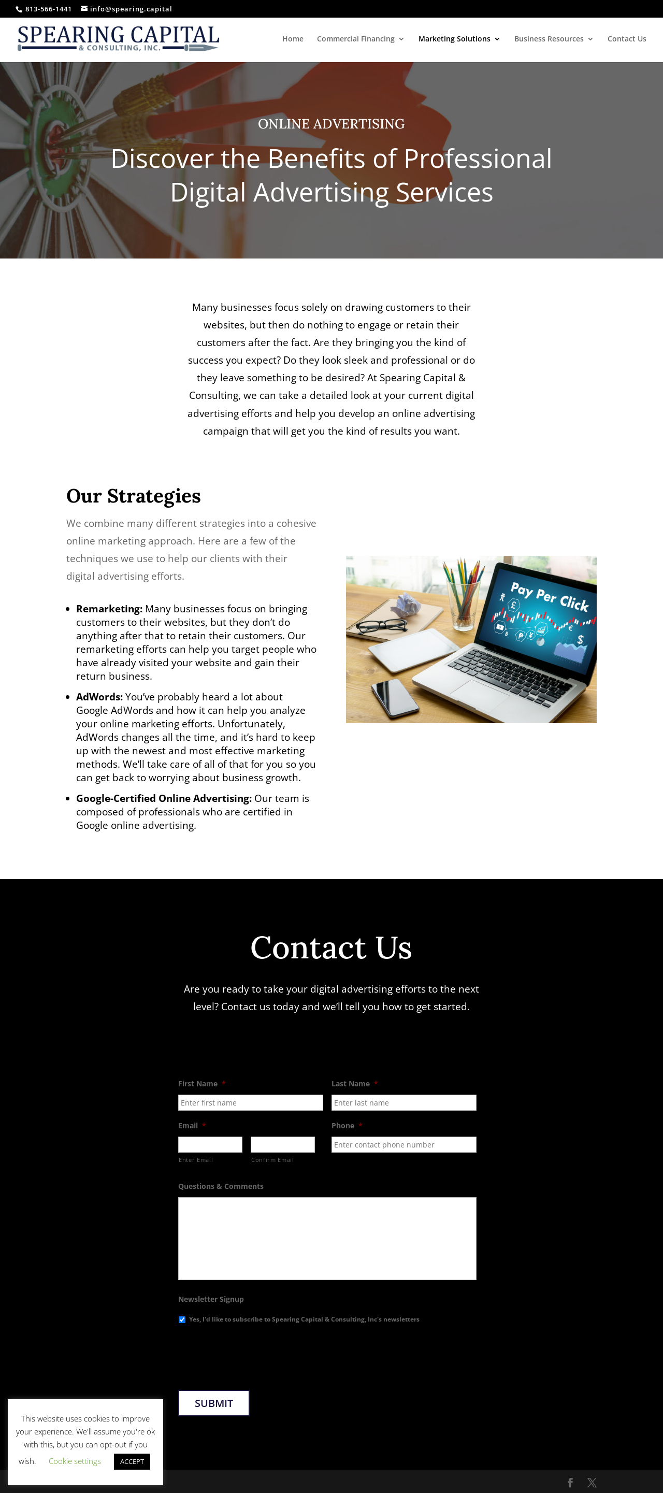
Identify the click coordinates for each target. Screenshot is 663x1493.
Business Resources (549, 39)
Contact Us (627, 39)
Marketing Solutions (455, 39)
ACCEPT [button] (132, 1461)
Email (192, 1125)
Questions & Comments (221, 1186)
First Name (202, 1083)
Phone (347, 1125)
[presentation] (257, 1353)
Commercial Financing (356, 39)
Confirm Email (272, 1160)
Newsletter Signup (211, 1299)
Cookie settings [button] (75, 1461)
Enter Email (196, 1160)
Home (293, 39)
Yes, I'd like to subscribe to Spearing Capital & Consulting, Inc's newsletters (304, 1319)
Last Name (355, 1083)
